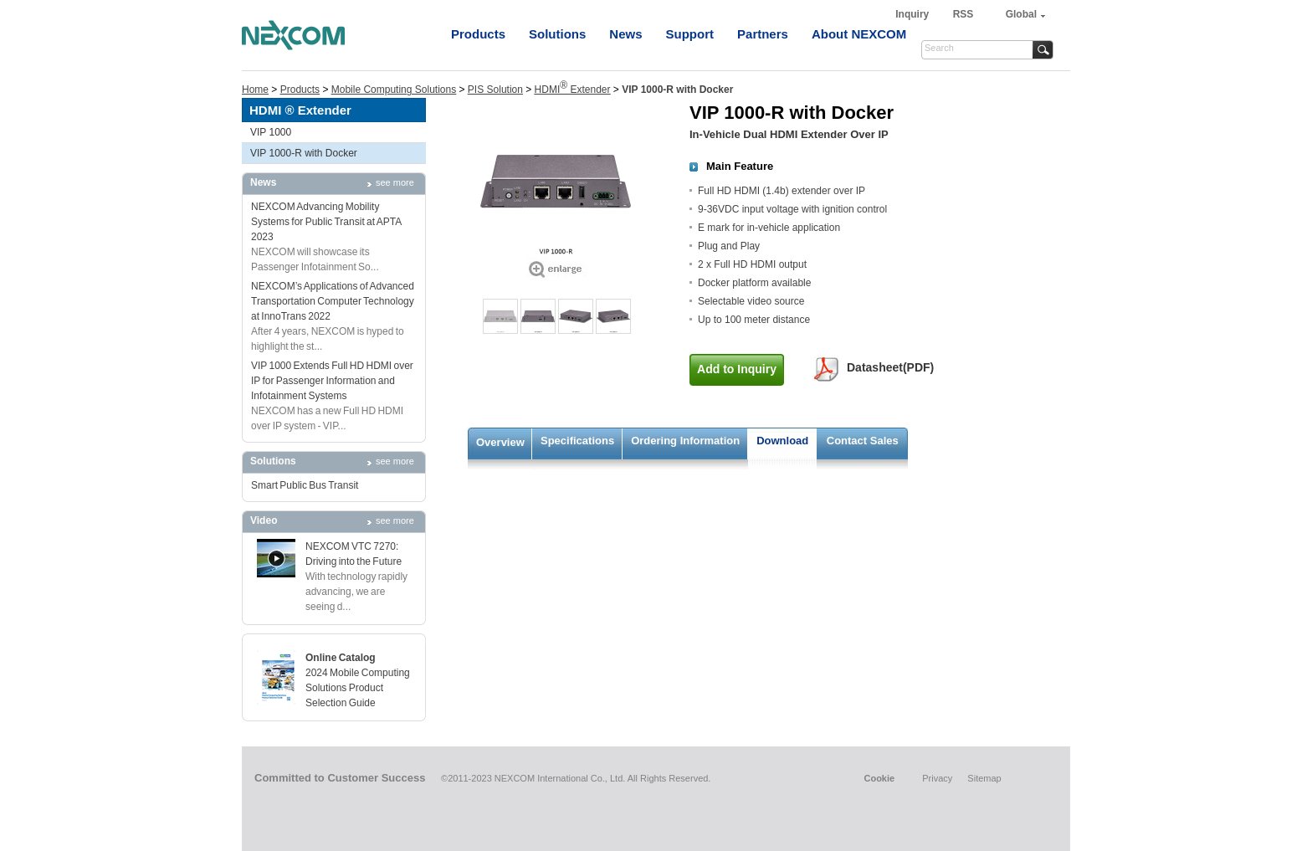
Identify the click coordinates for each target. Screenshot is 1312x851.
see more (395, 182)
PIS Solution (495, 89)
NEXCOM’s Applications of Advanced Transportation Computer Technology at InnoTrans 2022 (332, 301)
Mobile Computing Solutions (393, 89)
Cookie (879, 778)
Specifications (577, 440)
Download (782, 440)
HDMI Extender (573, 89)
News (625, 34)
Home (255, 89)
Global (1021, 14)
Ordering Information (685, 440)
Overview (500, 442)
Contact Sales (863, 440)
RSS (963, 14)
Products (478, 34)
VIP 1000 (270, 132)
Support (690, 34)
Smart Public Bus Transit (304, 485)
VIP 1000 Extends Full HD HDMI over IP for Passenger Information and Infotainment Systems (332, 381)
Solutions (557, 34)
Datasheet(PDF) (890, 367)
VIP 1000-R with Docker (303, 153)
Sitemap (984, 778)
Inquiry (913, 14)
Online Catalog (340, 658)
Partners (762, 34)
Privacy (937, 778)
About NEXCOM (859, 34)
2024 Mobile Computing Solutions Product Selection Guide (357, 688)
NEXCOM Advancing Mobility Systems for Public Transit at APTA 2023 (326, 222)
